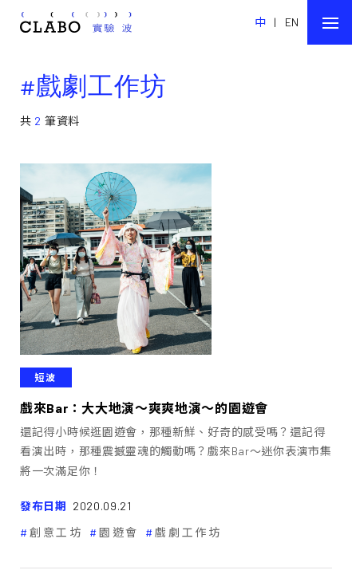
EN (292, 22)
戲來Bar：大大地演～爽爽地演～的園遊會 (144, 407)
